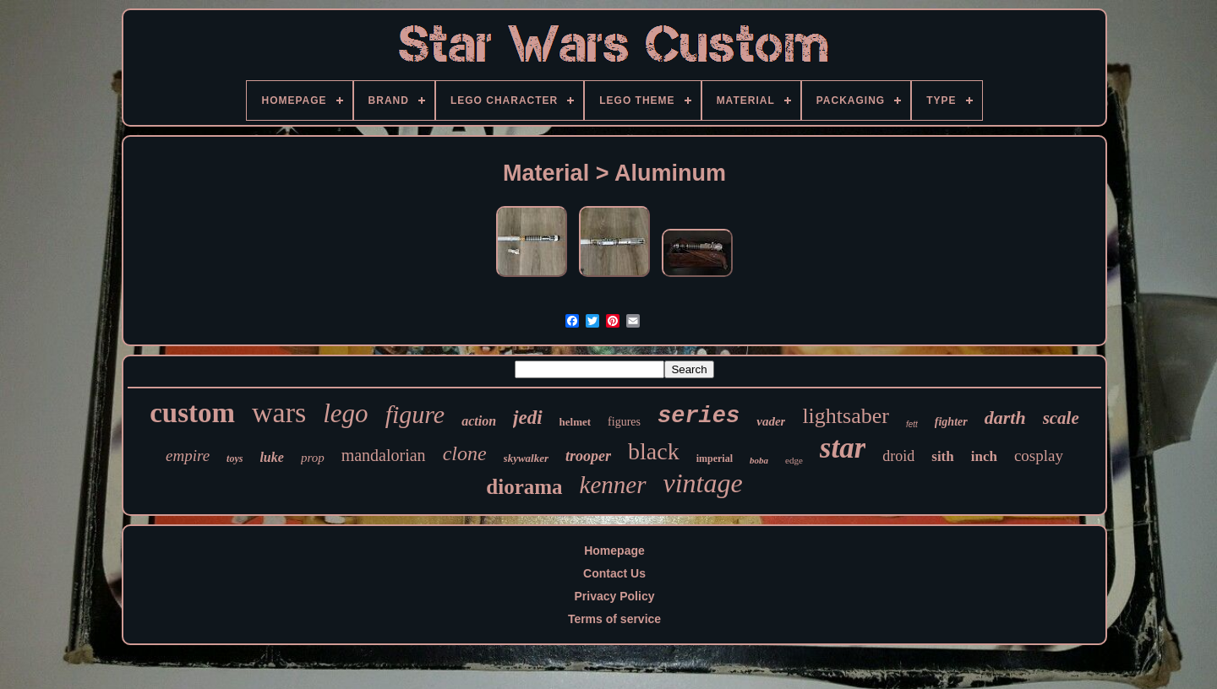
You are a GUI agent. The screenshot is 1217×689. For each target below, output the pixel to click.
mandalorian (383, 455)
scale (1061, 418)
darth (1005, 417)
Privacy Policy (615, 596)
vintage (703, 483)
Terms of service (614, 619)
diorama (524, 486)
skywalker (526, 458)
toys (234, 458)
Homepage (614, 550)
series (698, 416)
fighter (951, 421)
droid (898, 456)
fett (912, 424)
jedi (528, 417)
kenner (613, 484)
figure (415, 414)
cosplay (1038, 455)
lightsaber (845, 416)
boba (759, 460)
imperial (714, 458)
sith (942, 456)
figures (624, 421)
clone (465, 453)
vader (770, 421)
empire (188, 455)
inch (984, 456)
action (478, 421)
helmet (575, 421)
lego (345, 413)
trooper (588, 456)
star (842, 447)
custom (192, 413)
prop (313, 457)
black (653, 451)
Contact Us (614, 573)
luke (271, 457)
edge (794, 460)
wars (279, 412)
